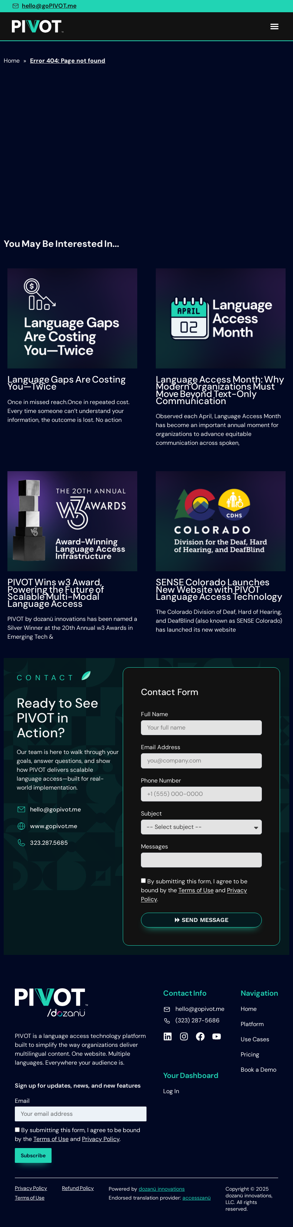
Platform (252, 1024)
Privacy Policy (100, 1139)
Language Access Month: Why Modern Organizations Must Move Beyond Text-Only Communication (220, 390)
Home (249, 1009)
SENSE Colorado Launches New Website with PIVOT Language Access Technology (219, 589)
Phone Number (161, 781)
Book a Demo (258, 1070)
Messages (154, 847)
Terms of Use (196, 890)
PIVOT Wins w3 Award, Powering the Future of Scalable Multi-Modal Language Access (55, 593)
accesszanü (196, 1197)
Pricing (250, 1054)
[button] (274, 26)
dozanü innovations (162, 1188)
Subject (151, 814)
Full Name (154, 714)
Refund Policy (78, 1188)
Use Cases (255, 1039)
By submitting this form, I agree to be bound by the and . (194, 890)
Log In (171, 1091)
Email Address (160, 747)
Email (22, 1101)
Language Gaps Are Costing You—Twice (66, 383)
